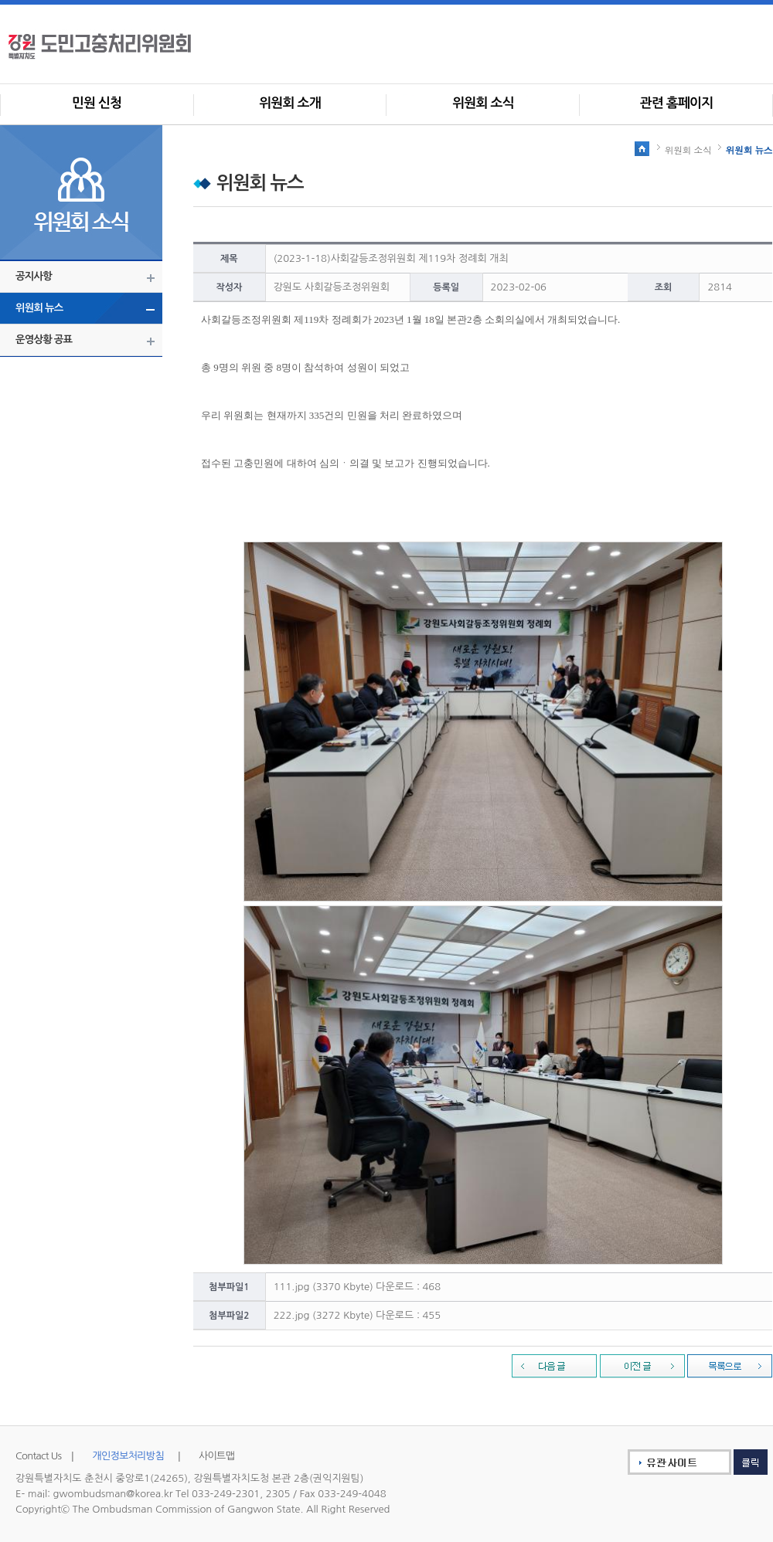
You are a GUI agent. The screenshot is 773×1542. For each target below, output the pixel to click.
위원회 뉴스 (39, 308)
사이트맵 (216, 1456)
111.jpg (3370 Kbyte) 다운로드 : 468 (357, 1287)
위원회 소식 (483, 103)
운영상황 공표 (43, 340)
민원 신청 (96, 103)
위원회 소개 (290, 103)
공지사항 (33, 276)
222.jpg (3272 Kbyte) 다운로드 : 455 (357, 1315)
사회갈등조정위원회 (124, 46)
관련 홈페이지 (676, 103)
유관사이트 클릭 (687, 1462)
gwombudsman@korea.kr (113, 1494)
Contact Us (38, 1456)
